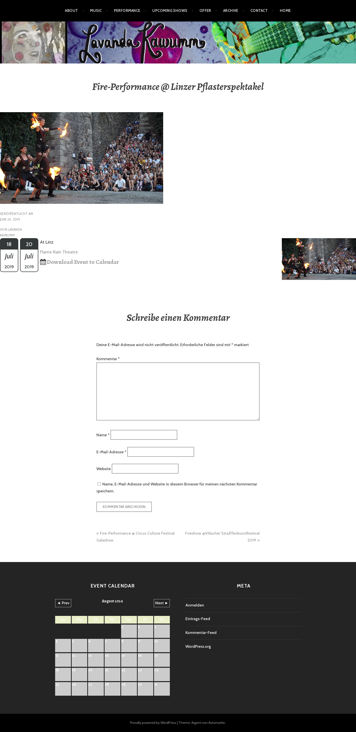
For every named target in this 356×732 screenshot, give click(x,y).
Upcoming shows (169, 10)
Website (103, 468)
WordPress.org (198, 646)
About (71, 10)
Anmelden (194, 605)
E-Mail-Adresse (111, 451)
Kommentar (108, 358)
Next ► (162, 603)
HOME (285, 10)
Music (96, 10)
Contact (259, 10)
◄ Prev (63, 603)
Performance (127, 10)
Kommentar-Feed (201, 632)
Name (103, 435)
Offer (205, 10)
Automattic (216, 722)
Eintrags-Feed (197, 618)
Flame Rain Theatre (59, 252)
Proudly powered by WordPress (153, 722)
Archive (230, 10)
